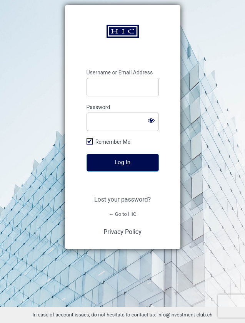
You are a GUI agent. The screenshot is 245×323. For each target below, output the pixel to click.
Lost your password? (122, 199)
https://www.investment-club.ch (123, 31)
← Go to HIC (123, 214)
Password (98, 107)
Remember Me (112, 142)
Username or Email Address (120, 72)
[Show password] (151, 120)
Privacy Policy (122, 232)
